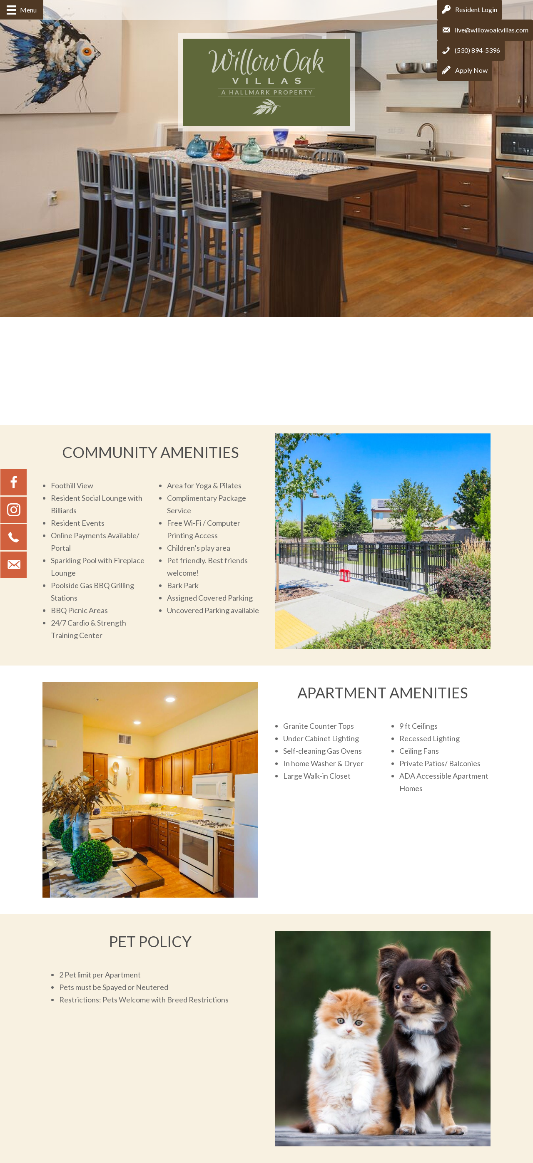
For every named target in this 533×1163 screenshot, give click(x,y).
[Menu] (21, 10)
